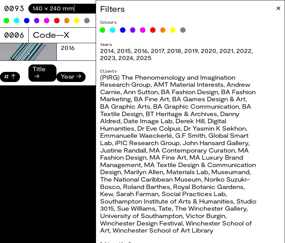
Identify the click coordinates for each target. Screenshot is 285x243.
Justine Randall (127, 150)
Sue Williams (140, 208)
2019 (195, 50)
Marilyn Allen (147, 172)
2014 (111, 50)
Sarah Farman (141, 193)
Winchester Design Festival (145, 223)
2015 (128, 50)
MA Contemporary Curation (196, 150)
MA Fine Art (171, 157)
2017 (161, 50)
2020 (212, 50)
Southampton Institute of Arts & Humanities (170, 201)
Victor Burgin (209, 215)
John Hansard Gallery (219, 142)
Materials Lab (191, 172)
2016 (145, 50)
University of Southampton (145, 215)
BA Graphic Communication (200, 106)
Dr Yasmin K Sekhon (219, 128)
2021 (230, 50)
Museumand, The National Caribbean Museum (179, 175)
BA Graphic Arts (129, 106)
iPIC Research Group (151, 142)
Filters (116, 9)
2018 (178, 50)
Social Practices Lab (198, 193)
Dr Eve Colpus (163, 128)
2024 (129, 57)
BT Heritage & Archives (185, 113)
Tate (169, 208)
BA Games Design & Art (213, 99)
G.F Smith (194, 135)
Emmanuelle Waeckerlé (140, 135)
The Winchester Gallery (215, 208)
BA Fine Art (155, 99)
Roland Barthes (150, 186)
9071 (14, 8)
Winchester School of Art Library (167, 230)
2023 (111, 57)
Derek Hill (194, 121)
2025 (148, 57)
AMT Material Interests (193, 84)
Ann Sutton (144, 92)
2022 (248, 50)
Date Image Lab (151, 121)
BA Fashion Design (193, 92)
